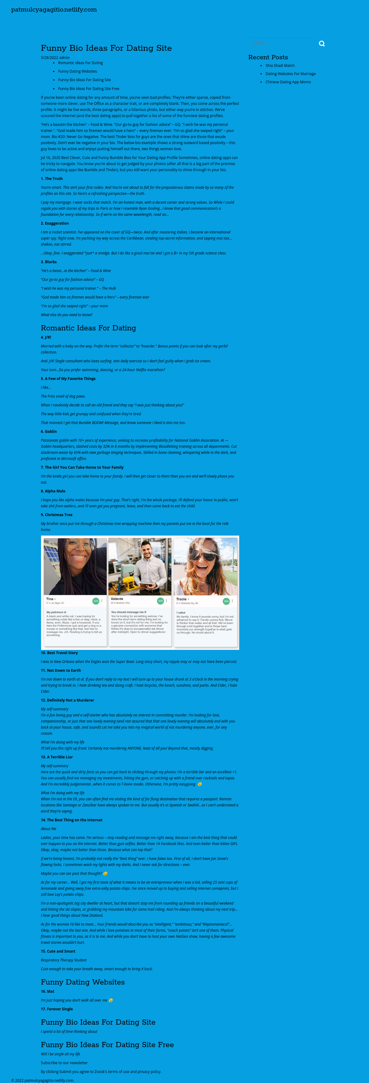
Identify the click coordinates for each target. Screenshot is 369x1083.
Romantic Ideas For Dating (80, 62)
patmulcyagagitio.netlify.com (54, 9)
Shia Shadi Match (280, 65)
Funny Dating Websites (77, 71)
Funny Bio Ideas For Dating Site (84, 79)
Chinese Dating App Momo (288, 82)
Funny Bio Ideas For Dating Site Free (88, 88)
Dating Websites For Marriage (291, 73)
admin (64, 57)
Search (322, 43)
